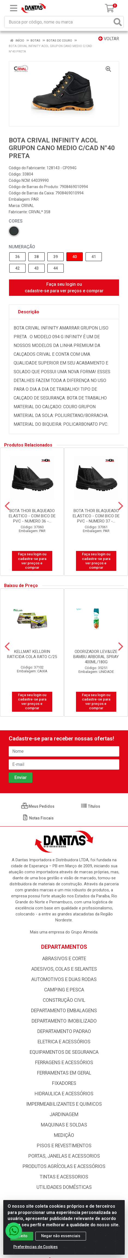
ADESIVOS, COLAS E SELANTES (64, 969)
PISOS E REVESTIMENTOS (64, 1145)
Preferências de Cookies (35, 1247)
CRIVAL (27, 205)
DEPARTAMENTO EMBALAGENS (64, 1010)
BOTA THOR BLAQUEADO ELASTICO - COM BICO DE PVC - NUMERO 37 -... (96, 516)
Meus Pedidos (37, 806)
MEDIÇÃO (64, 1135)
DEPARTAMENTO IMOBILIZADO (64, 1021)
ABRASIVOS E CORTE (64, 958)
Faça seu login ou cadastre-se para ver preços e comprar (64, 287)
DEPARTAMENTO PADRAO (64, 1031)
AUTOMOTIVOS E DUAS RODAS (64, 979)
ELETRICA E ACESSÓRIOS (64, 1041)
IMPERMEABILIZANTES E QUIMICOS (64, 1104)
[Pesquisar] (117, 22)
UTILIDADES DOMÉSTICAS (64, 1187)
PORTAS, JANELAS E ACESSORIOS (64, 1156)
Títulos (90, 806)
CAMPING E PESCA (64, 990)
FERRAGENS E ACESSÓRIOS (64, 1062)
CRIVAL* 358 (39, 212)
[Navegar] (7, 506)
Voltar (108, 38)
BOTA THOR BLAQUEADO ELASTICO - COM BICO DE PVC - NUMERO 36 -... (32, 516)
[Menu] (14, 8)
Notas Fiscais (38, 818)
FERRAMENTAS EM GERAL (64, 1073)
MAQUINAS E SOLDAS (64, 1125)
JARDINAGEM (64, 1114)
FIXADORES (64, 1083)
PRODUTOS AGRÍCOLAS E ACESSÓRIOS (64, 1166)
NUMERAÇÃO (22, 246)
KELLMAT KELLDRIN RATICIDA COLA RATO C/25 (32, 654)
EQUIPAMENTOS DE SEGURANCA (64, 1052)
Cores (16, 221)
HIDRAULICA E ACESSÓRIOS (64, 1093)
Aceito (22, 1236)
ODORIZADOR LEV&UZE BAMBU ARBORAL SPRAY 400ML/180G (96, 656)
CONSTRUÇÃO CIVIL (64, 1000)
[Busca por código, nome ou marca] (58, 22)
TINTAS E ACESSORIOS (64, 1177)
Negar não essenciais (60, 1236)
